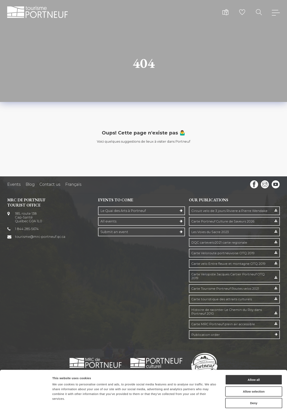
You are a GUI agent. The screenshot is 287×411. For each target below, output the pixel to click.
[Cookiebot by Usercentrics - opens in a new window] (25, 403)
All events (108, 221)
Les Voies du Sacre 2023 (210, 232)
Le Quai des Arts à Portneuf (123, 211)
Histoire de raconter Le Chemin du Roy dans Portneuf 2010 (228, 311)
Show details (209, 403)
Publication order (206, 335)
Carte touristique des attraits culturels (223, 299)
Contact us (49, 184)
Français (73, 184)
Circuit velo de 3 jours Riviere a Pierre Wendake (230, 211)
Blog (30, 184)
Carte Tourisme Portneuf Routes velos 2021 (226, 288)
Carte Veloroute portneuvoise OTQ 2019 (224, 253)
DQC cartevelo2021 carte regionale (220, 242)
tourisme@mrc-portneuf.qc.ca (40, 237)
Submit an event (114, 232)
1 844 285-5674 (27, 229)
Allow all (254, 362)
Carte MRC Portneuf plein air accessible (224, 324)
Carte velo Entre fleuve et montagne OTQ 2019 (229, 264)
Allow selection (253, 374)
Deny (254, 385)
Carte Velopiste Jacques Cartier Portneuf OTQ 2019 (229, 276)
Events (14, 184)
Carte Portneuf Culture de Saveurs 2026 (224, 221)
